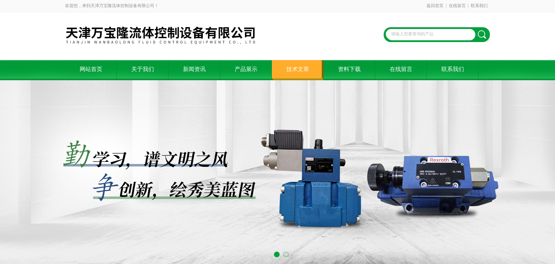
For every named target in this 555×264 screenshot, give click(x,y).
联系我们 (479, 5)
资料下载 (349, 69)
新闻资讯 (194, 69)
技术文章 (297, 69)
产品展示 (246, 69)
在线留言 (457, 5)
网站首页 (91, 69)
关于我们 (142, 69)
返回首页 (435, 5)
